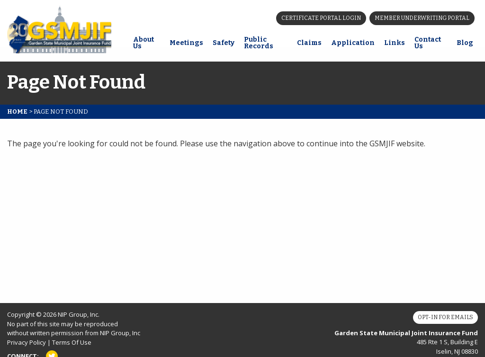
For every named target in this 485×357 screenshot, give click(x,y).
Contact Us (427, 43)
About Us (143, 43)
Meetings (186, 43)
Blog (465, 43)
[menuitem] (146, 44)
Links (394, 43)
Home (17, 111)
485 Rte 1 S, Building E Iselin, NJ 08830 (406, 342)
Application (353, 43)
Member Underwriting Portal (422, 18)
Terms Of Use (71, 342)
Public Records (258, 43)
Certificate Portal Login (321, 18)
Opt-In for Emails (445, 317)
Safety (223, 43)
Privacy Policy (26, 342)
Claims (309, 43)
